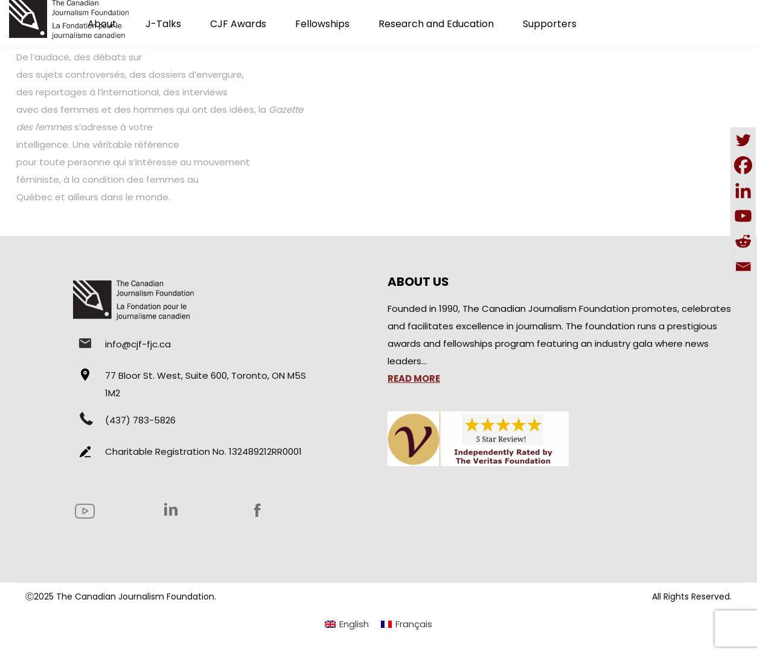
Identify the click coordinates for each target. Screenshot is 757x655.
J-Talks (163, 24)
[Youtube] (743, 216)
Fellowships (322, 24)
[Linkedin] (743, 190)
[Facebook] (743, 165)
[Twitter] (743, 140)
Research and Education (436, 24)
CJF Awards (238, 24)
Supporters (550, 24)
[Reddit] (743, 241)
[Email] (743, 266)
